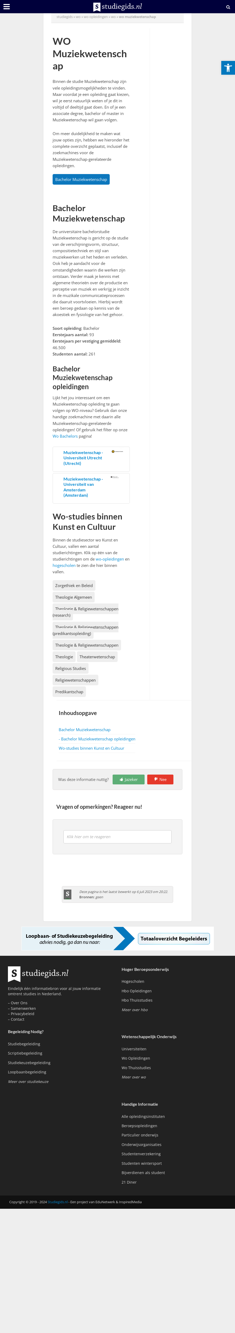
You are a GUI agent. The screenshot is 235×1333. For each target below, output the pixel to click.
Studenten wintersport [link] (142, 1163)
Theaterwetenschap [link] (97, 656)
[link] (228, 68)
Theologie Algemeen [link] (73, 597)
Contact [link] (17, 1019)
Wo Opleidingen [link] (136, 1058)
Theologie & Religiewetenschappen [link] (86, 645)
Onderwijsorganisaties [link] (142, 1144)
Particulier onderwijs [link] (140, 1135)
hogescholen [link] (64, 565)
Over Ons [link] (19, 1002)
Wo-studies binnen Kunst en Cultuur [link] (91, 748)
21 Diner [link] (129, 1182)
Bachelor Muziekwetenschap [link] (81, 179)
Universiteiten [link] (134, 1048)
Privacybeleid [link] (22, 1013)
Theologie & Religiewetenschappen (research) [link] (85, 612)
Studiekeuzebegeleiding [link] (29, 1062)
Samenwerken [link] (23, 1008)
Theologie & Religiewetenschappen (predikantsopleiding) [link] (85, 630)
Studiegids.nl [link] (58, 1201)
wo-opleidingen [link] (110, 559)
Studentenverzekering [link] (141, 1153)
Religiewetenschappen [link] (75, 680)
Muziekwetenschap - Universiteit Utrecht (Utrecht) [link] (83, 458)
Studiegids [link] (65, 16)
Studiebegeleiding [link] (24, 1043)
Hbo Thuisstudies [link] (137, 1000)
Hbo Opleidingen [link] (137, 990)
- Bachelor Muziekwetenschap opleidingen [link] (97, 738)
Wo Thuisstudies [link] (136, 1067)
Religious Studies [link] (70, 668)
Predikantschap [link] (69, 691)
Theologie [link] (64, 656)
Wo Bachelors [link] (65, 436)
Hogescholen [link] (133, 981)
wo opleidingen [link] (96, 16)
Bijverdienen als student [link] (143, 1172)
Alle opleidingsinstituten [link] (143, 1116)
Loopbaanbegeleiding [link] (27, 1071)
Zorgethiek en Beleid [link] (74, 585)
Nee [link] (163, 779)
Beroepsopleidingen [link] (139, 1125)
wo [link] (78, 16)
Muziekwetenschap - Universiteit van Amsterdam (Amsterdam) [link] (83, 487)
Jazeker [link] (131, 779)
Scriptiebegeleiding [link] (25, 1053)
